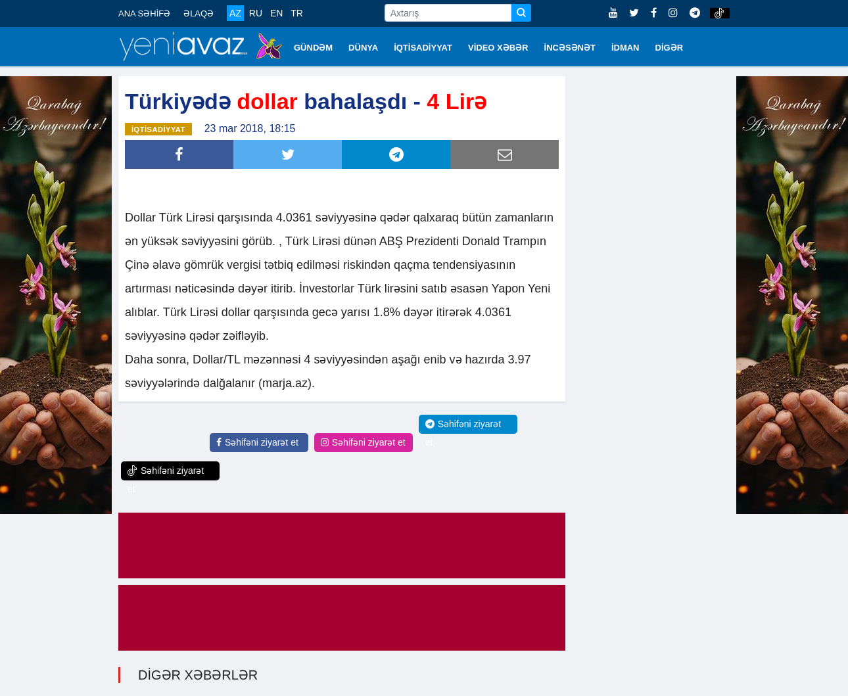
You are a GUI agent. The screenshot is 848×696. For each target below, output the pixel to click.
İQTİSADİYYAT (423, 48)
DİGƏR (669, 48)
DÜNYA (363, 48)
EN (276, 13)
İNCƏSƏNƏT (570, 48)
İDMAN (625, 48)
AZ (235, 13)
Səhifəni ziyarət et (257, 442)
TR (297, 13)
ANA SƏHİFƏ (144, 13)
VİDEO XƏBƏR (498, 48)
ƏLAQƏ (198, 13)
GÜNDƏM (313, 48)
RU (255, 13)
